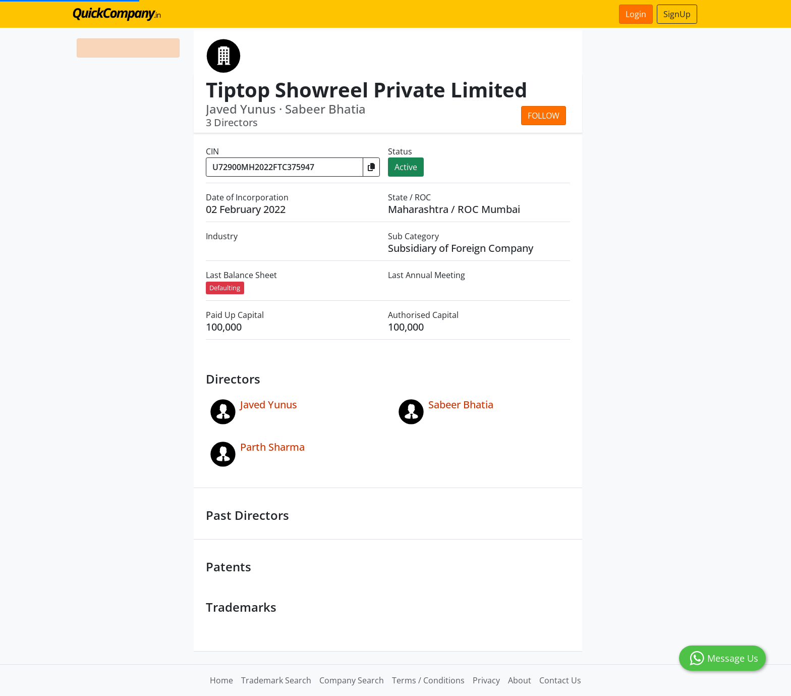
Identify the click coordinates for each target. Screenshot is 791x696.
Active (405, 167)
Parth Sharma (272, 447)
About (519, 680)
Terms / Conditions (428, 680)
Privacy (486, 680)
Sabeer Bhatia (460, 404)
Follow (543, 115)
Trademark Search (276, 680)
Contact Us (560, 680)
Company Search (351, 680)
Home (221, 680)
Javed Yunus (268, 404)
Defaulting (224, 287)
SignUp (677, 14)
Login (636, 14)
